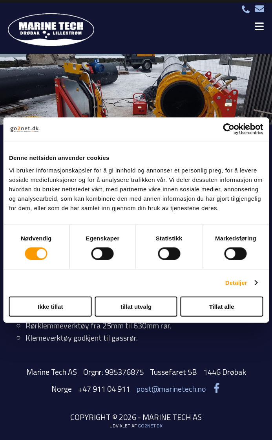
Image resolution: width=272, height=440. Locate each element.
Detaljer (236, 282)
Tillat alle (221, 306)
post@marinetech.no (171, 389)
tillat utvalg (136, 306)
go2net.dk (150, 425)
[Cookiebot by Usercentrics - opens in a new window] (228, 129)
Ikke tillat (50, 306)
